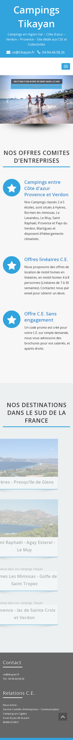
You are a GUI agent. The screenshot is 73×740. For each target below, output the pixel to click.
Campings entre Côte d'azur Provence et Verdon (46, 188)
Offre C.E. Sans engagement (40, 316)
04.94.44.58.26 (53, 52)
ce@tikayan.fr (23, 52)
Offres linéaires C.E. (46, 259)
